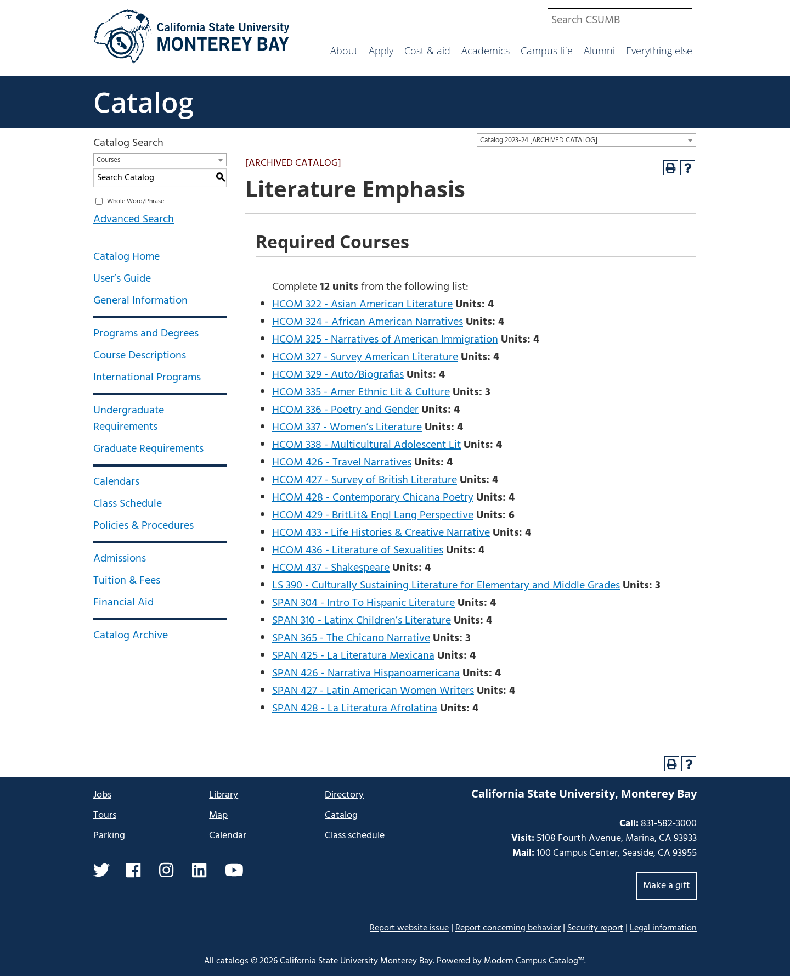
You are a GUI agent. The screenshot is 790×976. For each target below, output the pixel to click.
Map (218, 815)
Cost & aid (427, 50)
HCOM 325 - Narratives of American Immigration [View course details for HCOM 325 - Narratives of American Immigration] (385, 340)
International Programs (147, 377)
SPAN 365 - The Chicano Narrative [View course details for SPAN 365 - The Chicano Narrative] (351, 638)
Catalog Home (126, 257)
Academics (485, 50)
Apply (381, 50)
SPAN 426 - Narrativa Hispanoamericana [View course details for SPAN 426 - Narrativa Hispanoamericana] (366, 673)
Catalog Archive (130, 635)
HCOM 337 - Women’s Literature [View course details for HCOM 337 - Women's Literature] (347, 427)
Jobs (102, 795)
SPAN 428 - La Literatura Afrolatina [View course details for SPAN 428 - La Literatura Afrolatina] (354, 708)
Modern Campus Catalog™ (534, 961)
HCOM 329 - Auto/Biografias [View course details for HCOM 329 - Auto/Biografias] (338, 375)
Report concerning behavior (508, 928)
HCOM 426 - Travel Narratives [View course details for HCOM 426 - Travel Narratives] (341, 463)
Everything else (659, 50)
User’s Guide (122, 279)
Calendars (116, 482)
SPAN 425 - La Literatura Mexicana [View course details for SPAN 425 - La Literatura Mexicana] (353, 656)
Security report (595, 928)
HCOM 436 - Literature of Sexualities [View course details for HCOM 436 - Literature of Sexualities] (357, 550)
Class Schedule (127, 504)
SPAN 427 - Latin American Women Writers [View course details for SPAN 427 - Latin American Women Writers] (373, 691)
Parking (109, 836)
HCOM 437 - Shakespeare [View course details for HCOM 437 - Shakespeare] (331, 568)
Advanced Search (133, 219)
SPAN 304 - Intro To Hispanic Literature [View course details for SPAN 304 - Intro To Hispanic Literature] (363, 603)
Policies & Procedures (143, 526)
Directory (344, 795)
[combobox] (620, 20)
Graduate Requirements (148, 449)
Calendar (227, 836)
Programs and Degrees (146, 334)
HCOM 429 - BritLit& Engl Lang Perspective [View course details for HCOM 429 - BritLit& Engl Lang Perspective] (372, 515)
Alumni (599, 50)
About (344, 50)
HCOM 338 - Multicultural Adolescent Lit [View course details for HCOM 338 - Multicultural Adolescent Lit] (366, 445)
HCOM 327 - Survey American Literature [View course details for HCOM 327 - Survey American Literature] (365, 357)
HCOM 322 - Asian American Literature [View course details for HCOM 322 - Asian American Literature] (362, 304)
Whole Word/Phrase (135, 201)
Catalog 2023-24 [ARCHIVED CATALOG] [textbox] (538, 140)
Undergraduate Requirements (128, 419)
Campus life (547, 50)
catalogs (232, 961)
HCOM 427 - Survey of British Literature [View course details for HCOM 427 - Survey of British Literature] (364, 480)
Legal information (663, 928)
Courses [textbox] (108, 160)
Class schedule (355, 836)
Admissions (119, 559)
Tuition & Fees (126, 581)
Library (223, 795)
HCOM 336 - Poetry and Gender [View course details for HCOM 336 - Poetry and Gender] (345, 410)
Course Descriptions (139, 355)
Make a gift (666, 886)
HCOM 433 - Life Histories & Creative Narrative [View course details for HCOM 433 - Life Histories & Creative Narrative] (381, 533)
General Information (140, 301)
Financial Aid (123, 603)
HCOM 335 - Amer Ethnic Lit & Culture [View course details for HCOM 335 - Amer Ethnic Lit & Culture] (361, 392)
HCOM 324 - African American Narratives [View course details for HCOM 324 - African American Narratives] (367, 322)
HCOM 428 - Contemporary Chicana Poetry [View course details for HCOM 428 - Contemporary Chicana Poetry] (372, 498)
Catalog (143, 102)
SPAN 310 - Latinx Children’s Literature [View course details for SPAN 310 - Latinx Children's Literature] (361, 621)
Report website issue (409, 928)
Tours (104, 815)
